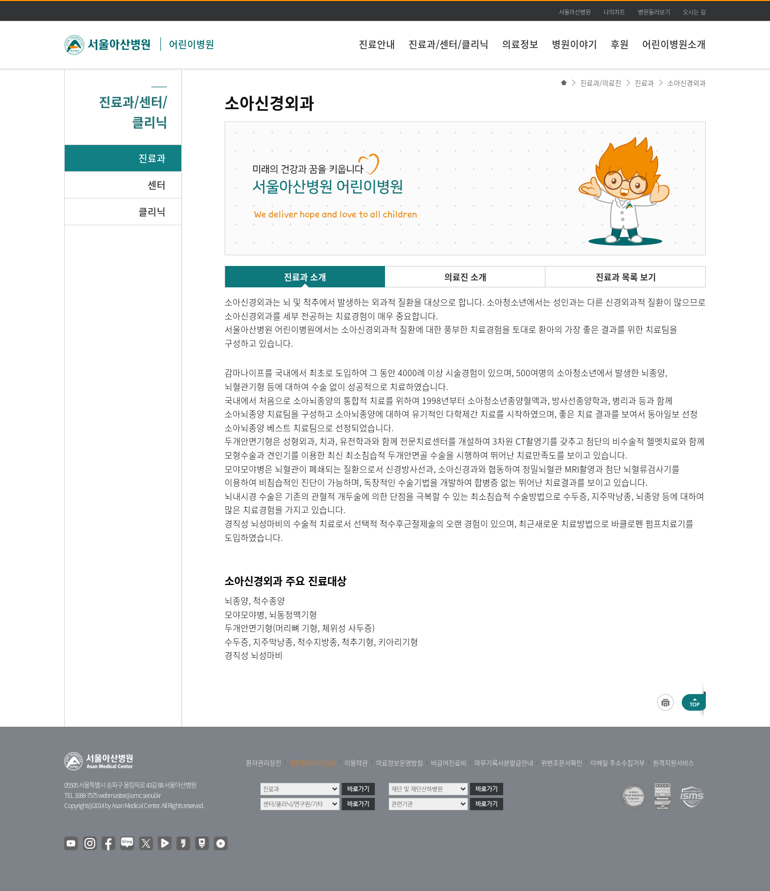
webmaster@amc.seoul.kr (129, 795)
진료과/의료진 (600, 82)
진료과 (152, 158)
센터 (157, 185)
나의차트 (614, 12)
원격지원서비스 (673, 763)
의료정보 (520, 44)
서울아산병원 (575, 12)
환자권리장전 (263, 763)
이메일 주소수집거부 (617, 763)
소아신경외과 (686, 82)
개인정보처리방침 (312, 763)
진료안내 (377, 44)
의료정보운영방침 (399, 763)
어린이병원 (191, 44)
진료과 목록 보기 (626, 276)
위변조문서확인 (561, 763)
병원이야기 (574, 44)
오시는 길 (694, 12)
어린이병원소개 (674, 44)
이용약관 (356, 763)
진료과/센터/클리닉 (449, 44)
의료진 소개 (465, 276)
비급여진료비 (448, 763)
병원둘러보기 (654, 12)
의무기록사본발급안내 (503, 763)
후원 (620, 44)
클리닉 (152, 211)
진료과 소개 (305, 276)
